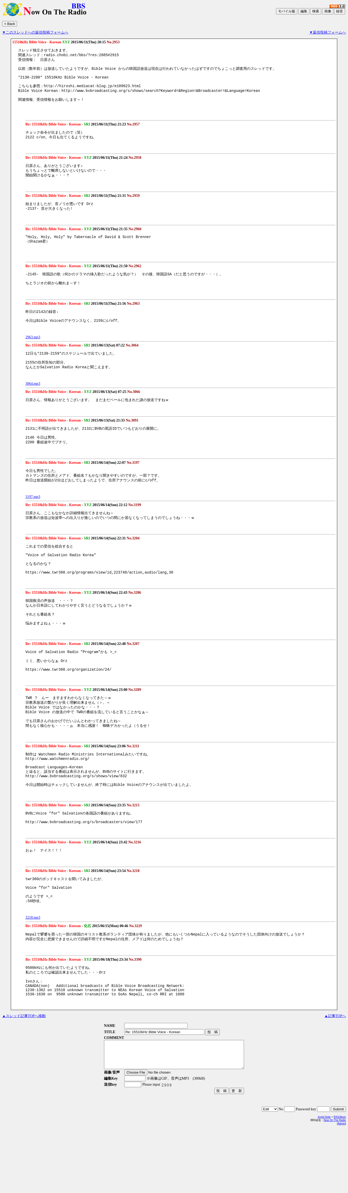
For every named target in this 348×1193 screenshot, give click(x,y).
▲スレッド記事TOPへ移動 (24, 1075)
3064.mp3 (32, 403)
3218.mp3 (32, 971)
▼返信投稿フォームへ (327, 32)
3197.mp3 (32, 521)
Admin (341, 1187)
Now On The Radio (335, 1184)
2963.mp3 (32, 354)
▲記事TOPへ (335, 1075)
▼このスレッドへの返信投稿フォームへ (35, 32)
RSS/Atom (340, 1181)
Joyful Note (324, 1181)
